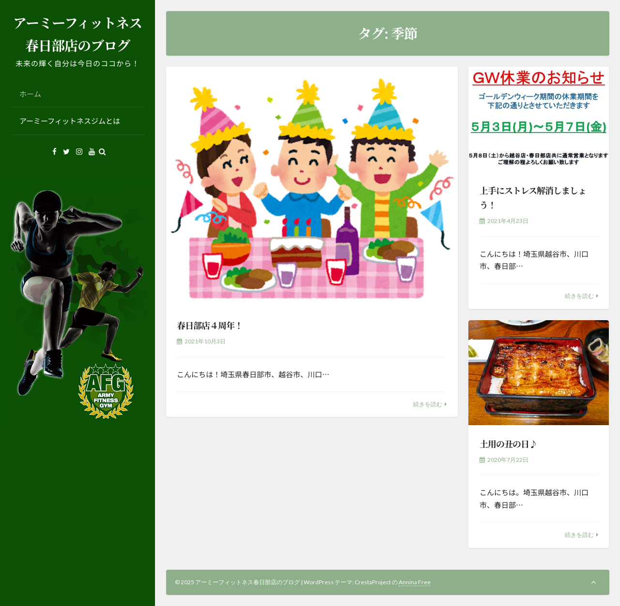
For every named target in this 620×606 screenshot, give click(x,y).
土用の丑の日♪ (508, 443)
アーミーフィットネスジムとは (69, 121)
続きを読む (427, 404)
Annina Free (415, 582)
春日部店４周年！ (210, 325)
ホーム (30, 94)
